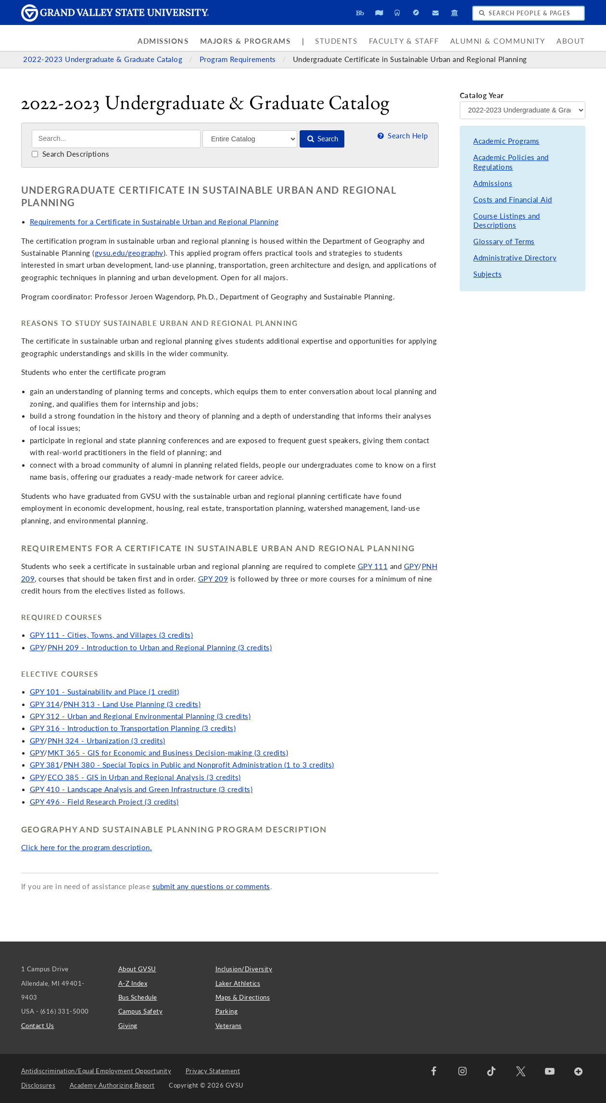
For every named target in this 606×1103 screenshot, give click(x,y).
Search (322, 139)
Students (336, 41)
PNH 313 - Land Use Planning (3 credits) (132, 704)
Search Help (402, 136)
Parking (226, 1011)
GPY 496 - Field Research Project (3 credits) (104, 802)
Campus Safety (140, 1011)
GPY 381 (45, 765)
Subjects (487, 274)
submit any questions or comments (211, 886)
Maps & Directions (242, 997)
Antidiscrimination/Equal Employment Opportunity (96, 1071)
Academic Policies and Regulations (511, 162)
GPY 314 (45, 704)
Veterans (228, 1025)
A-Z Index (133, 983)
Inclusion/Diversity (244, 969)
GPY (411, 566)
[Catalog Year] (522, 110)
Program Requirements (239, 59)
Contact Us (37, 1025)
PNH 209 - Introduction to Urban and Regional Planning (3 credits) (160, 648)
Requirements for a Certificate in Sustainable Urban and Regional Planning (154, 222)
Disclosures (38, 1085)
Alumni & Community (497, 41)
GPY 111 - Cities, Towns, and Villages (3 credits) (111, 635)
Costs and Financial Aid (512, 200)
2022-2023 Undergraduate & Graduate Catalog (104, 59)
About (570, 41)
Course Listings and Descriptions (506, 221)
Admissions (163, 41)
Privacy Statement (213, 1071)
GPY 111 (373, 566)
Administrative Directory (514, 258)
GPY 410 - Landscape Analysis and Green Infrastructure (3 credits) (141, 789)
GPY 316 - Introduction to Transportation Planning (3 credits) (133, 728)
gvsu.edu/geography (129, 253)
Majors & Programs (245, 41)
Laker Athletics (238, 983)
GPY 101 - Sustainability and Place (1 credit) (104, 692)
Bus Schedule (137, 997)
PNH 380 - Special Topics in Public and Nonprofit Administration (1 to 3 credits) (198, 765)
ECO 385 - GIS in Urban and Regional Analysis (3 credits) (144, 777)
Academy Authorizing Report (112, 1085)
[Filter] (249, 139)
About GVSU (137, 969)
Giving (128, 1025)
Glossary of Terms (504, 241)
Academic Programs (506, 141)
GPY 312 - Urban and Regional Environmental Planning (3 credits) (140, 716)
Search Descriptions (70, 154)
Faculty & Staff (404, 41)
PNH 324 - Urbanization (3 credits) (106, 741)
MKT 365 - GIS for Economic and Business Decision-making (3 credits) (168, 753)
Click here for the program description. (86, 847)
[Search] (116, 139)
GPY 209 (213, 579)
